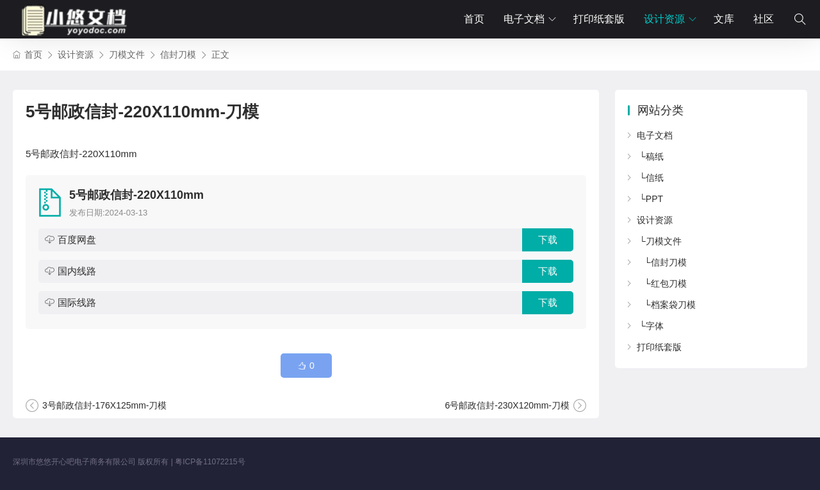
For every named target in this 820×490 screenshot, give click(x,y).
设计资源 (664, 18)
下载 (547, 239)
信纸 (655, 178)
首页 (474, 18)
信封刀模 (178, 54)
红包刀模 (669, 283)
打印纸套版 (599, 18)
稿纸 (655, 156)
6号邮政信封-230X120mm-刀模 (507, 405)
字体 (655, 326)
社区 (763, 18)
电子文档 (524, 18)
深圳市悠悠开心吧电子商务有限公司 (74, 461)
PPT (654, 199)
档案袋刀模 (673, 305)
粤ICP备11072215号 (210, 461)
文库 (724, 18)
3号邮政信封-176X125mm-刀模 (104, 405)
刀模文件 (127, 54)
